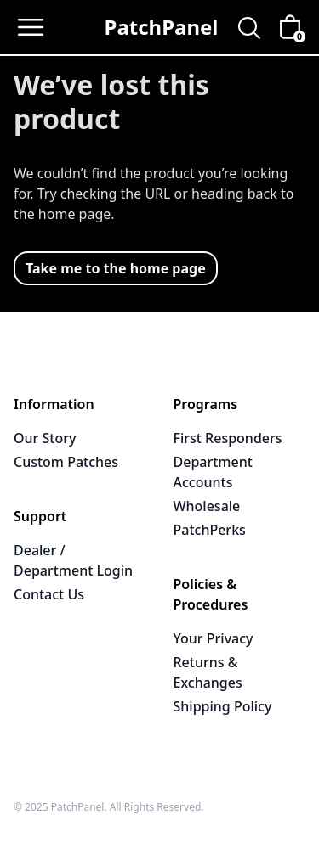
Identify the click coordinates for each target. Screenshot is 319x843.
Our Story (45, 438)
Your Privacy (213, 638)
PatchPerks (210, 529)
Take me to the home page (116, 268)
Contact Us (49, 594)
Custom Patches (66, 461)
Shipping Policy (223, 706)
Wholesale (207, 506)
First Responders (228, 438)
